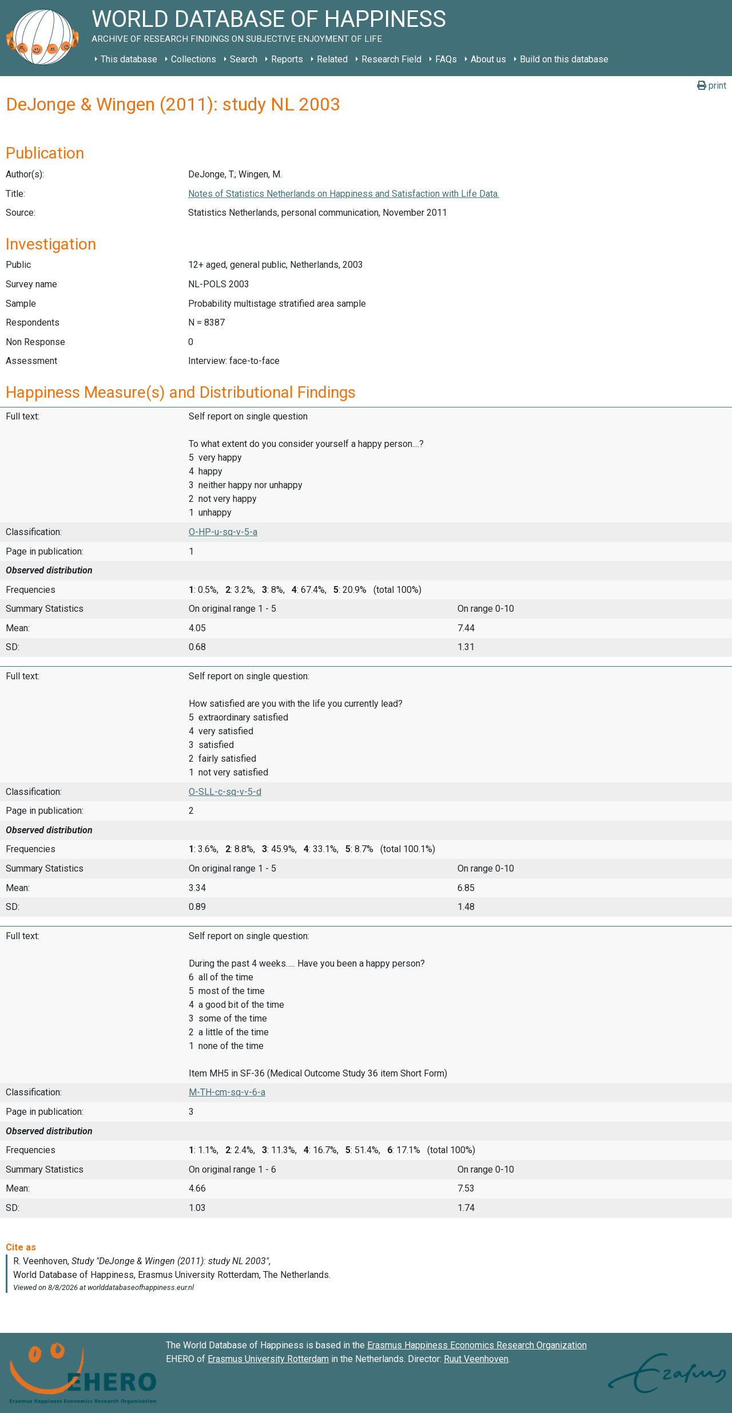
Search (243, 59)
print (711, 85)
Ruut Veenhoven (476, 1358)
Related (332, 59)
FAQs (446, 59)
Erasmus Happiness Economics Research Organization (477, 1345)
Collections (193, 59)
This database (129, 59)
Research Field (391, 59)
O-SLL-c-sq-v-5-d (225, 791)
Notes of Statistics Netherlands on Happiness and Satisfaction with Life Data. (343, 193)
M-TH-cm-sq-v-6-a (227, 1092)
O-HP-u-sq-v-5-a (223, 532)
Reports (287, 59)
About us (488, 59)
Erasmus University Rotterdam (268, 1358)
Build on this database (564, 59)
